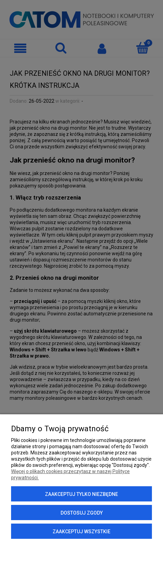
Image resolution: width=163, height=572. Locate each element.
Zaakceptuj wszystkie (81, 531)
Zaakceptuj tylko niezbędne (81, 494)
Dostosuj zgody (82, 513)
